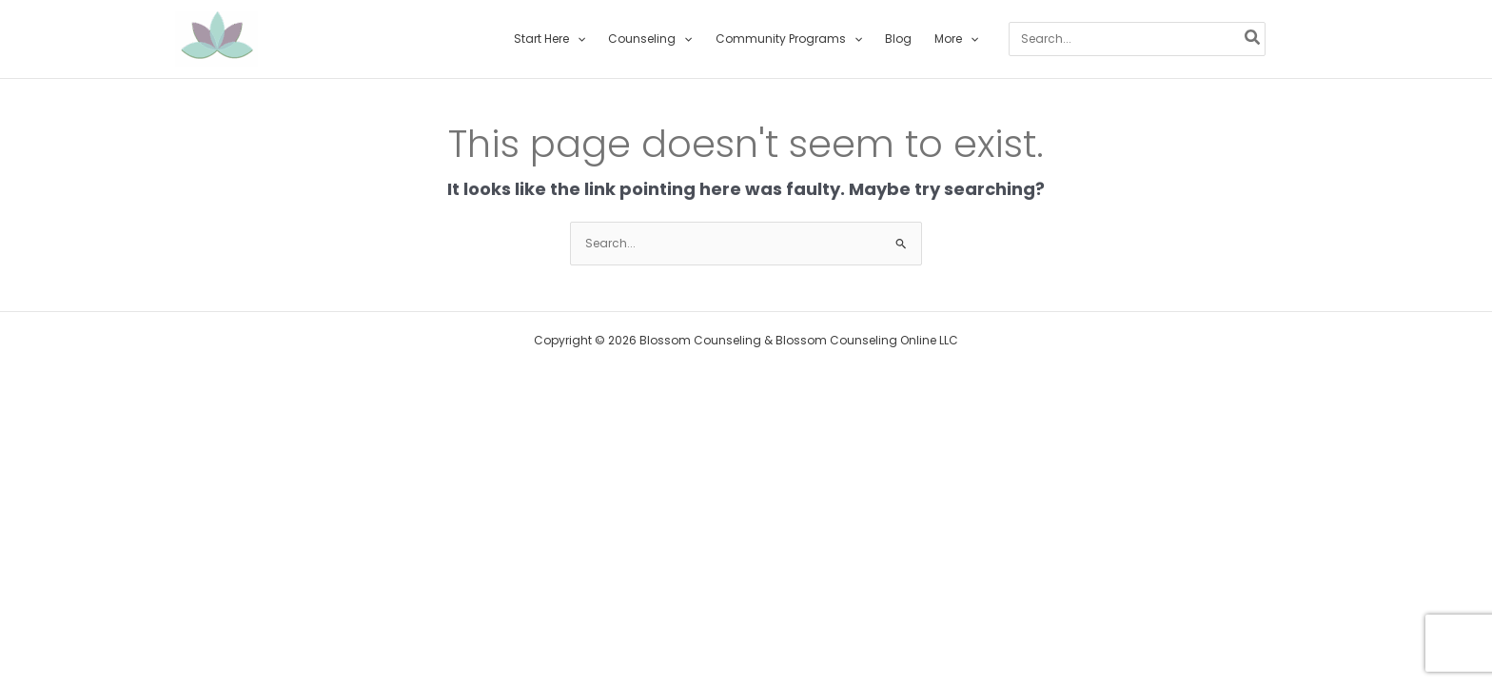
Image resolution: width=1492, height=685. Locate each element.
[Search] (1253, 39)
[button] (577, 39)
